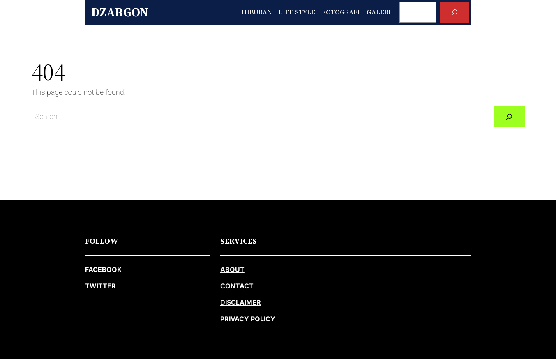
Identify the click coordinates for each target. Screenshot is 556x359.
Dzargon (119, 12)
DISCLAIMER (240, 302)
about (232, 269)
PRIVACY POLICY (247, 319)
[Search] (454, 12)
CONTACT (237, 286)
